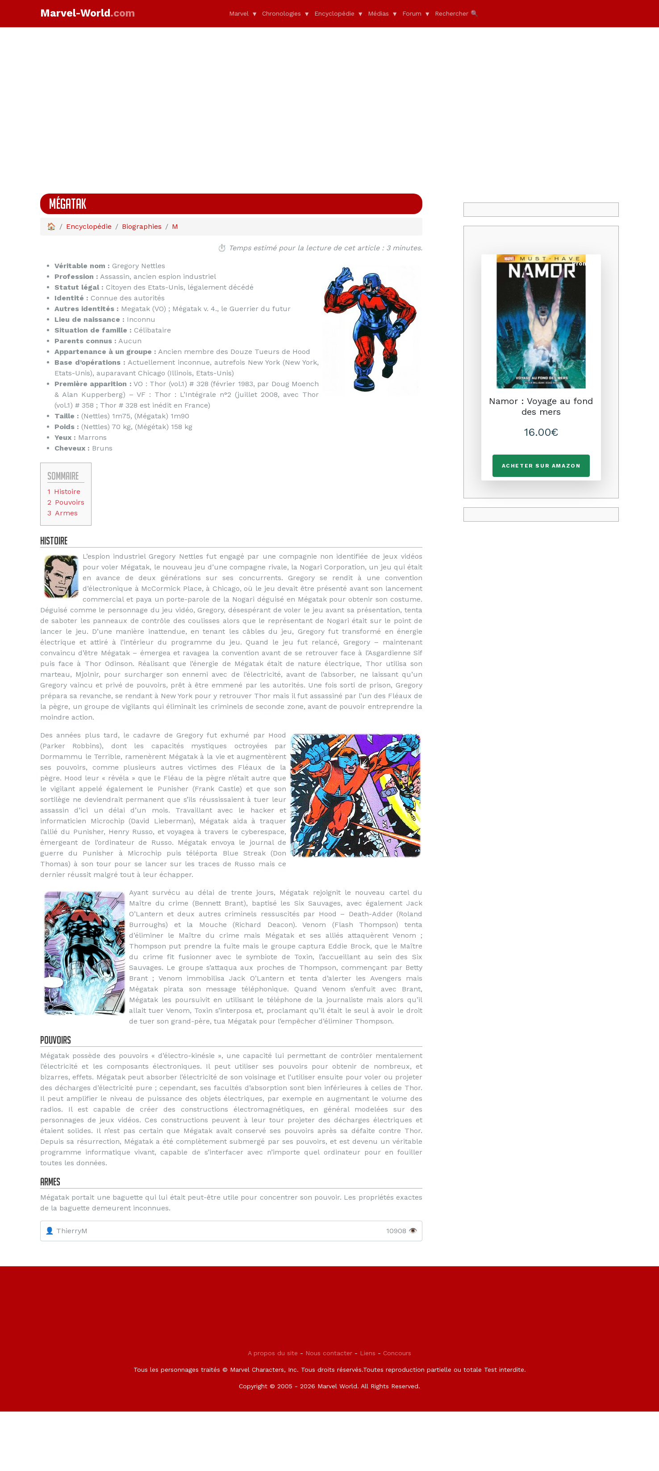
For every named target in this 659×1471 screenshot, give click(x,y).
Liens (367, 1412)
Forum (411, 13)
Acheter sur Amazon (541, 466)
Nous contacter (328, 1412)
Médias (378, 13)
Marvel (239, 13)
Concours (397, 1412)
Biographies (142, 226)
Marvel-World (87, 13)
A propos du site (273, 1412)
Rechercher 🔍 (456, 13)
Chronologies (281, 13)
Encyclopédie (334, 13)
